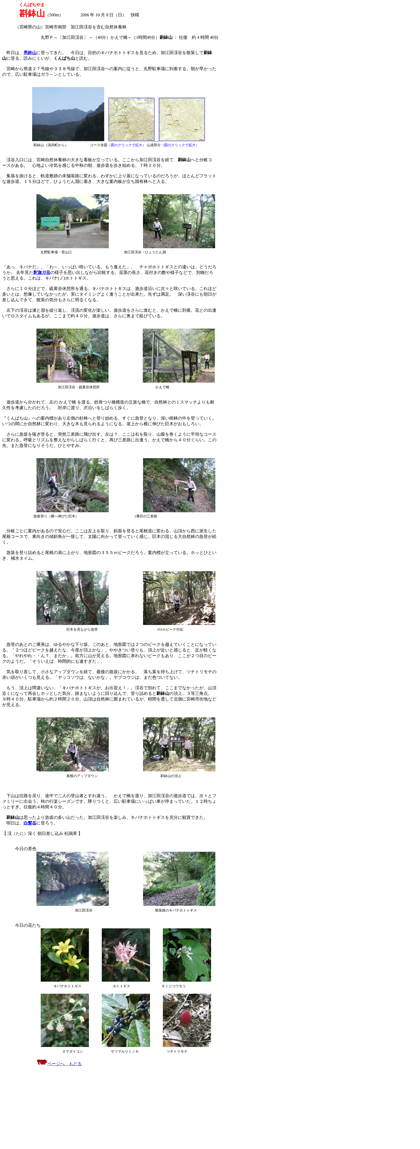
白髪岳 (30, 823)
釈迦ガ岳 (41, 272)
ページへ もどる (59, 1063)
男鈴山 (30, 52)
